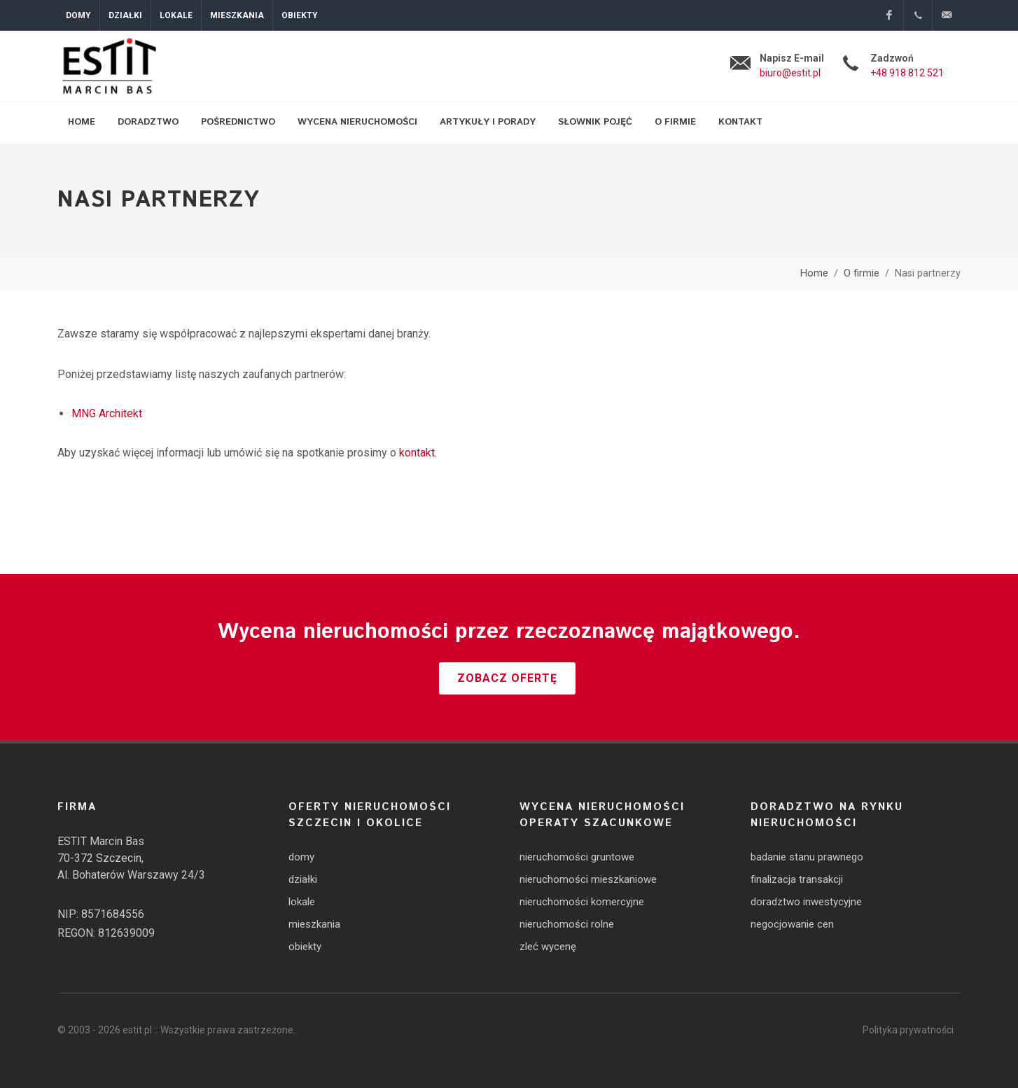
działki (302, 879)
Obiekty (299, 15)
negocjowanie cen (792, 924)
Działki (125, 15)
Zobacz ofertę (507, 678)
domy (301, 857)
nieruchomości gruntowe (577, 857)
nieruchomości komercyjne (582, 901)
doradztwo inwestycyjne (806, 901)
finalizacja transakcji (797, 879)
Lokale (176, 15)
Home (814, 273)
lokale (301, 901)
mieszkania (314, 924)
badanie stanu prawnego (807, 857)
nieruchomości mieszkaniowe (588, 879)
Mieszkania (237, 15)
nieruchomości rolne (567, 924)
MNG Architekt (106, 413)
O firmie (861, 273)
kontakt (417, 452)
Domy (78, 15)
